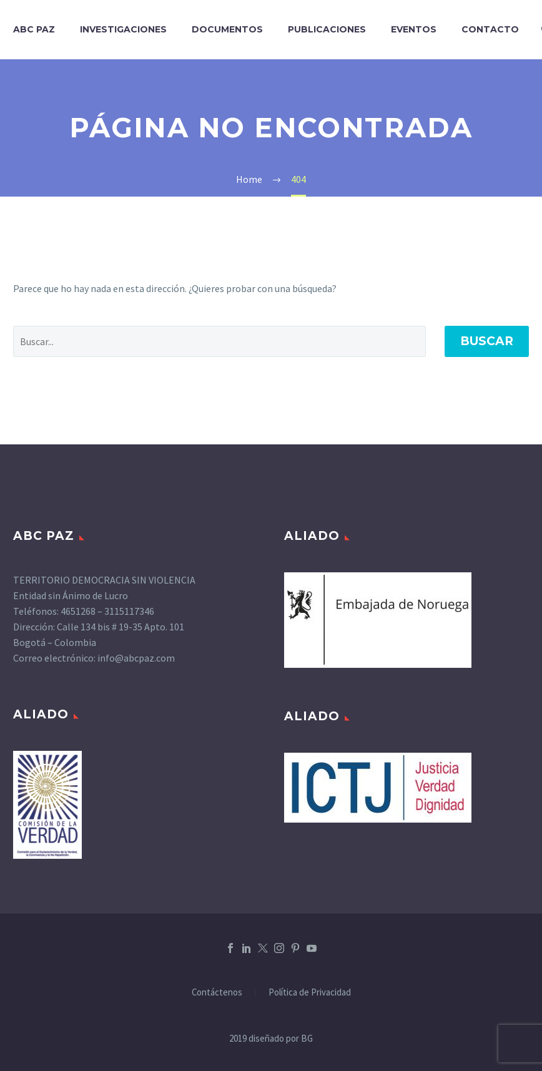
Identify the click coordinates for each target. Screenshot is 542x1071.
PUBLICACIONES (327, 29)
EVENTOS (413, 29)
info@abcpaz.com (136, 658)
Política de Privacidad (310, 992)
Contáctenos (217, 992)
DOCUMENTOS (227, 29)
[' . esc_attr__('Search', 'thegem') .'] (219, 341)
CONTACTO (490, 29)
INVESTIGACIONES (123, 29)
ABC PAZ (34, 29)
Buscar (486, 341)
